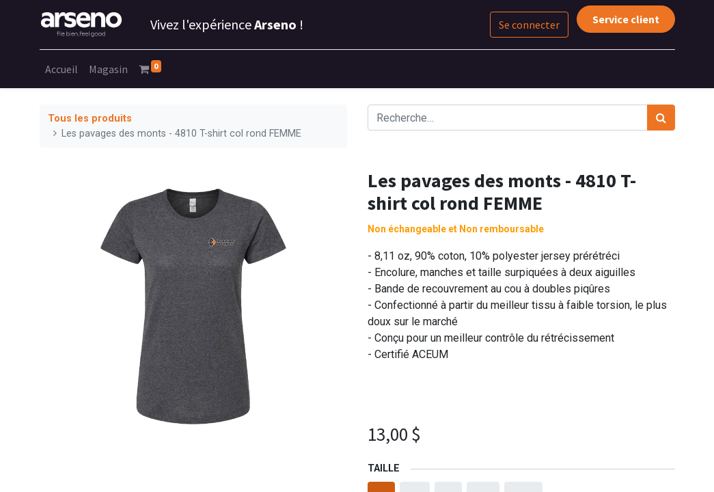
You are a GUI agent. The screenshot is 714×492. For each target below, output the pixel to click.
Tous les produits (90, 118)
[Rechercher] (661, 118)
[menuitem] (61, 69)
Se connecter (529, 24)
